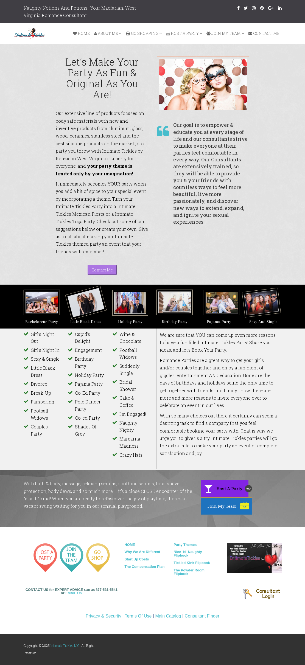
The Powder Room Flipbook (189, 572)
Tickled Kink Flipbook (192, 563)
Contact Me (102, 270)
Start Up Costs (137, 559)
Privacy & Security (103, 616)
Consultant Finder (202, 616)
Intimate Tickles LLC (65, 645)
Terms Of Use (138, 616)
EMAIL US (73, 593)
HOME (130, 545)
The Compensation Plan (145, 567)
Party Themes (185, 545)
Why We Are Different (142, 552)
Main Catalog (168, 616)
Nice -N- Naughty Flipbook (188, 553)
